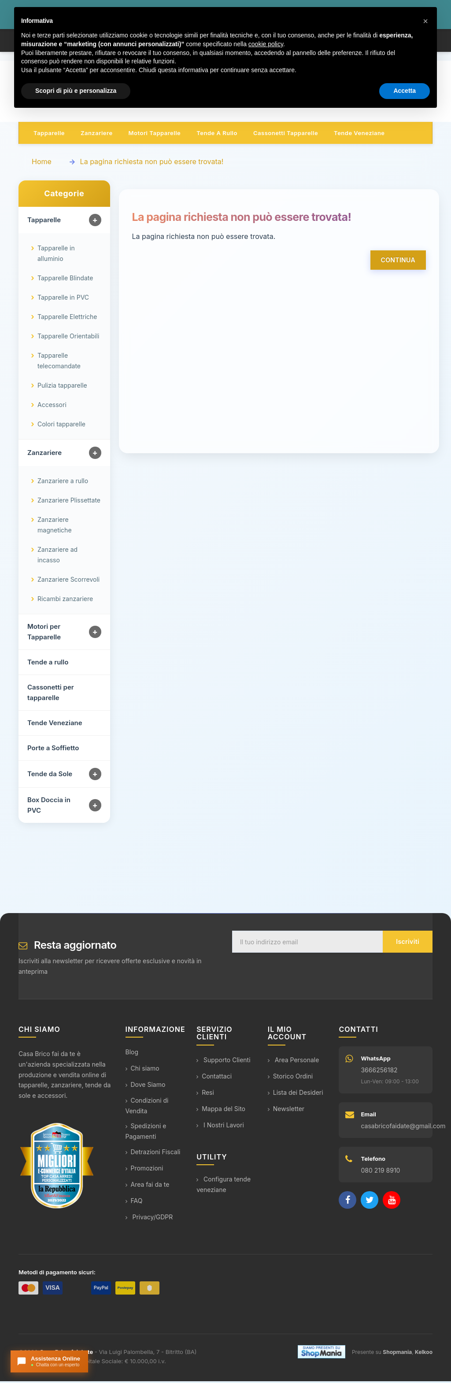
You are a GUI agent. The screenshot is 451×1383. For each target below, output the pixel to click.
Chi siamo (142, 1070)
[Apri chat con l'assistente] (49, 1361)
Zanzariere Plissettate (68, 502)
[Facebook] (347, 1202)
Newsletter (286, 1110)
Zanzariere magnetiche (54, 527)
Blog (132, 1054)
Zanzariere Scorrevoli (68, 581)
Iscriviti (407, 943)
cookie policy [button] (265, 44)
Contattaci (214, 1078)
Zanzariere (97, 135)
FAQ (134, 1203)
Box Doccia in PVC (48, 807)
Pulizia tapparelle (62, 387)
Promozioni (144, 1170)
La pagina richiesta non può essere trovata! (152, 163)
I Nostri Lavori (220, 1126)
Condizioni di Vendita (147, 1108)
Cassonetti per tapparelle (50, 694)
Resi (205, 1094)
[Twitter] (369, 1202)
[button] (425, 21)
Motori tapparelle (155, 135)
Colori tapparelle (61, 426)
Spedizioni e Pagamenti (146, 1133)
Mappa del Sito (220, 1110)
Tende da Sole (49, 776)
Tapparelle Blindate (65, 280)
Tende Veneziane (54, 725)
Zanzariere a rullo (62, 483)
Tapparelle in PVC (63, 299)
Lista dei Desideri (295, 1094)
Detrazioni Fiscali (153, 1154)
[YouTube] (391, 1202)
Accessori (52, 407)
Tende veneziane (359, 135)
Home (42, 163)
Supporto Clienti (223, 1061)
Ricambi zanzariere (65, 601)
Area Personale (293, 1061)
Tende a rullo (216, 135)
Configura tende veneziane (223, 1187)
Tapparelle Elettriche (67, 319)
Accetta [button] (404, 90)
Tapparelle (49, 135)
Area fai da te (148, 1186)
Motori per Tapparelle (44, 633)
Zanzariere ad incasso (57, 557)
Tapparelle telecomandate (59, 363)
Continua (398, 262)
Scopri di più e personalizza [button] (75, 90)
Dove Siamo (146, 1086)
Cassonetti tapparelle (285, 135)
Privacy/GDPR (149, 1219)
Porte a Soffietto (53, 750)
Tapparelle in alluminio (56, 255)
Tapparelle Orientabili (68, 338)
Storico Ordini (290, 1078)
